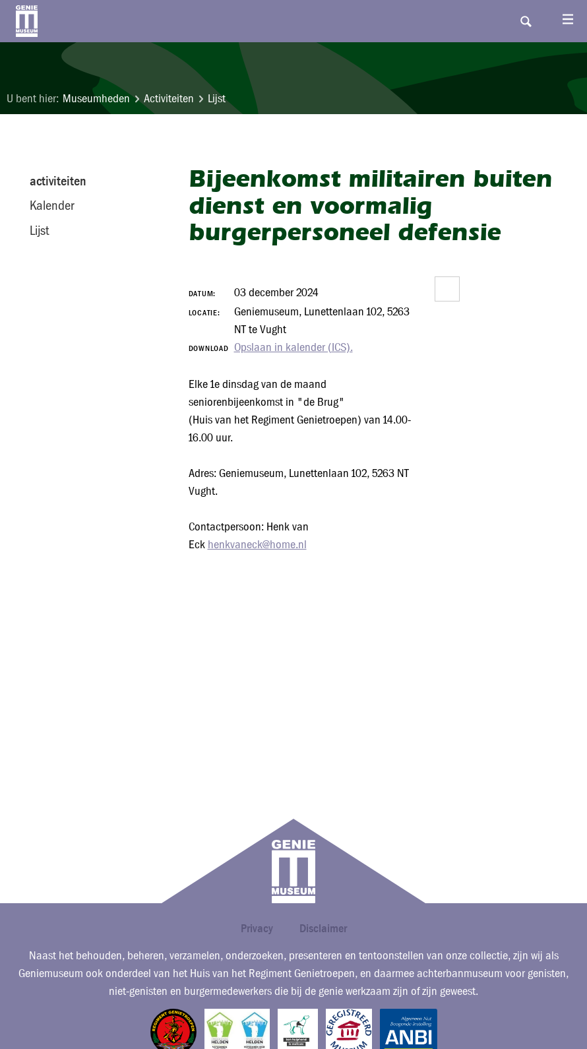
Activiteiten (169, 99)
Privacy (257, 928)
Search (525, 21)
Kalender (52, 205)
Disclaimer (323, 928)
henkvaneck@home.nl (257, 545)
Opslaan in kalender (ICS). (293, 347)
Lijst (217, 99)
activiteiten (58, 181)
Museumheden (96, 99)
